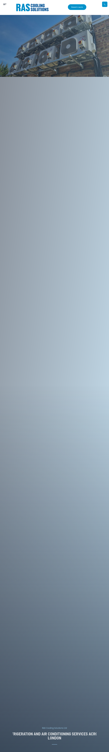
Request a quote (77, 7)
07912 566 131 (98, 7)
